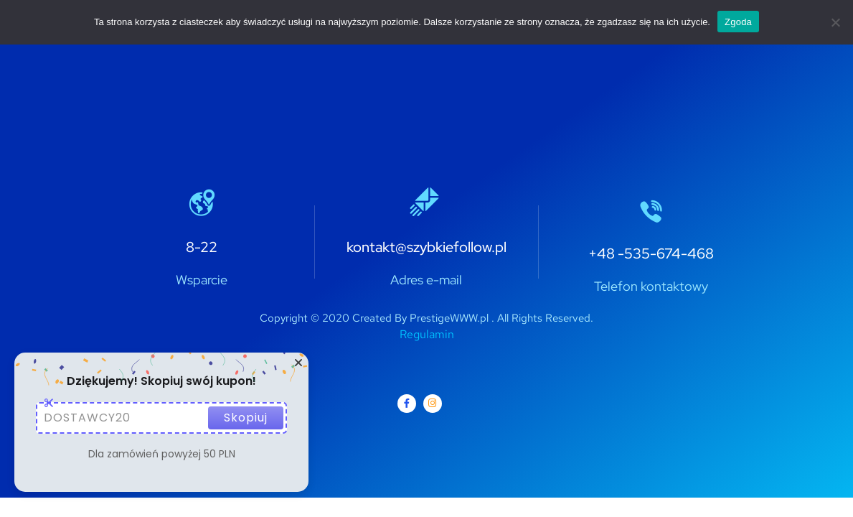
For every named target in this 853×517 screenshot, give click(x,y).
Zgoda (738, 22)
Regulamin (427, 334)
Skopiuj (246, 417)
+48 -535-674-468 (651, 253)
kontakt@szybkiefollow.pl (426, 247)
